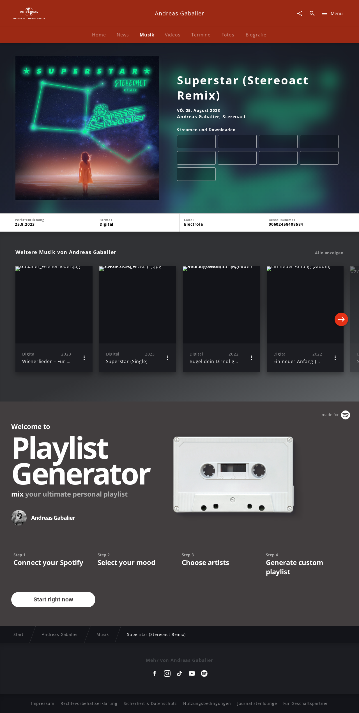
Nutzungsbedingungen (207, 703)
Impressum (42, 703)
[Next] (341, 319)
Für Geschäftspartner (305, 703)
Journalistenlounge (257, 703)
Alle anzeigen (329, 253)
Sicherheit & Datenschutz (150, 703)
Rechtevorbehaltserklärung (89, 703)
